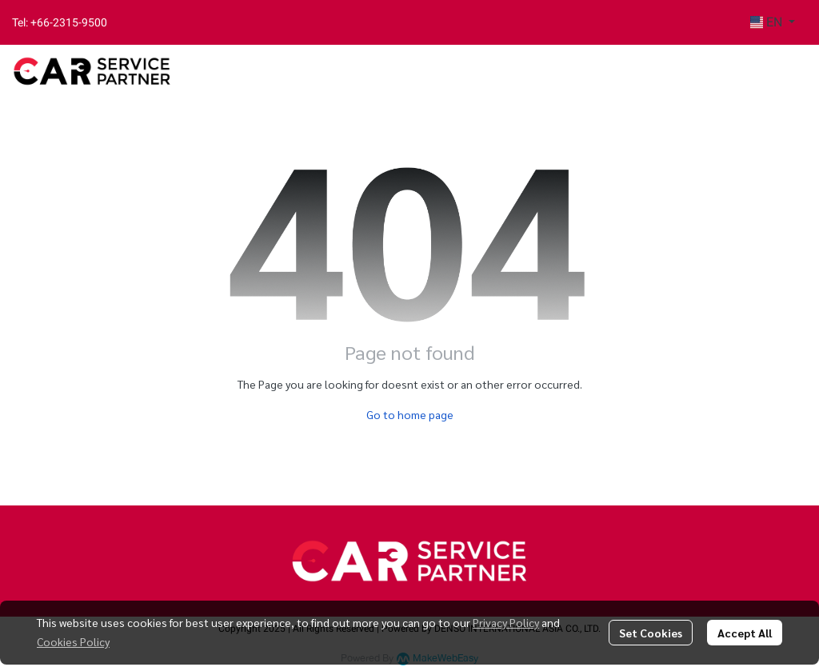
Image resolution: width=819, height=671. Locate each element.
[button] (772, 22)
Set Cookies (650, 632)
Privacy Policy (506, 622)
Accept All (744, 632)
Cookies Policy (73, 641)
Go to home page (409, 414)
